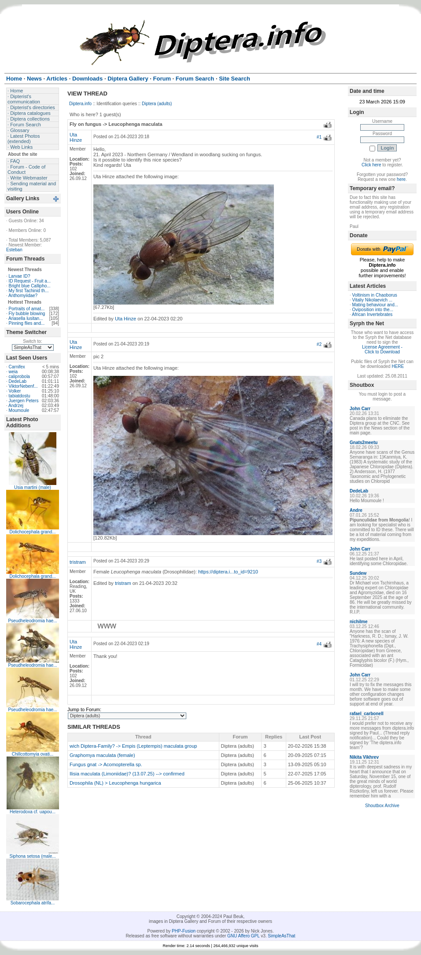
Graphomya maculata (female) (102, 755)
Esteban (14, 249)
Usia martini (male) (32, 487)
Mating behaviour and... (375, 304)
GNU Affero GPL (243, 935)
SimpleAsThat (281, 935)
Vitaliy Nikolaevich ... (372, 300)
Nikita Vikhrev (364, 757)
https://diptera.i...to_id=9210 (228, 571)
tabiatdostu (19, 395)
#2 (319, 344)
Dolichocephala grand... (32, 531)
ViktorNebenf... (23, 386)
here (401, 179)
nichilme (359, 621)
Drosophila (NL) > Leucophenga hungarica (115, 783)
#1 (319, 137)
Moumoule (19, 410)
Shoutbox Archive (382, 805)
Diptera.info (80, 103)
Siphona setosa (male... (32, 856)
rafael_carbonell (367, 713)
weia (13, 371)
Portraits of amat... (27, 308)
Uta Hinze (76, 137)
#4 (319, 644)
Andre (356, 510)
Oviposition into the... (372, 309)
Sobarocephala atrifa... (33, 902)
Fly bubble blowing (27, 313)
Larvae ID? (19, 276)
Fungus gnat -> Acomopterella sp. (106, 764)
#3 (319, 561)
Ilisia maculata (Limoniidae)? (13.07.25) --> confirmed (127, 773)
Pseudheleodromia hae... (32, 620)
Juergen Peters (24, 400)
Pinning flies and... (27, 323)
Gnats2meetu (363, 442)
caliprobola (19, 376)
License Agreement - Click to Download (382, 349)
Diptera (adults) (157, 103)
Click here (371, 164)
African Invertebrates (372, 314)
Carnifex (17, 366)
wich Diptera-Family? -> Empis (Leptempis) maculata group (133, 746)
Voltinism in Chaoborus (374, 295)
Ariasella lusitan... (25, 318)
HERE (397, 366)
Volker (15, 391)
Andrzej (15, 405)
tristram (78, 562)
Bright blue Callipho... (30, 285)
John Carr (360, 408)
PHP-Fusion (184, 931)
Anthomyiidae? (22, 295)
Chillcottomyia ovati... (32, 754)
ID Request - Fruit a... (30, 281)
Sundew (358, 573)
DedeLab (18, 381)
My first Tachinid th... (29, 290)
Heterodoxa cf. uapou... (32, 811)
